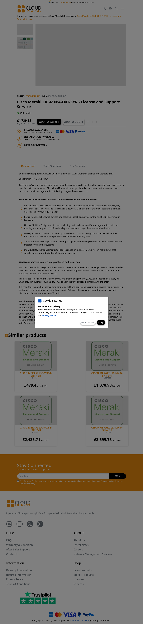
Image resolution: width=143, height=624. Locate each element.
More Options (88, 322)
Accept (101, 322)
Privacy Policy (49, 315)
